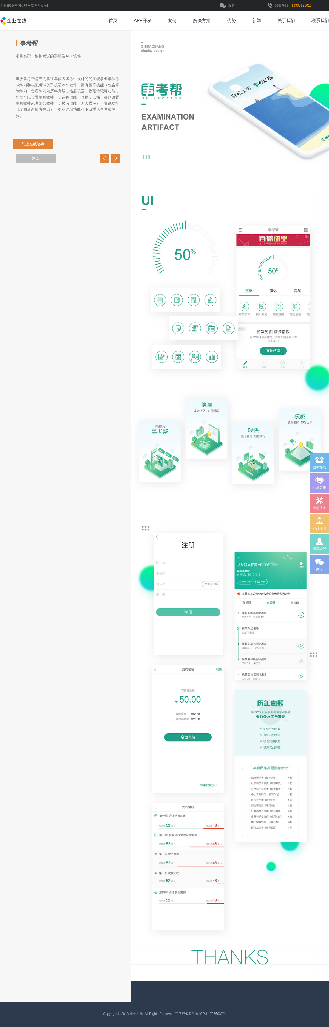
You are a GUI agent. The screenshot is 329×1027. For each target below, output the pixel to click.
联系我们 (320, 20)
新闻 (256, 20)
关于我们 (286, 20)
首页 (113, 20)
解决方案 (202, 20)
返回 (35, 158)
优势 (231, 20)
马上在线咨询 (37, 144)
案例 (172, 20)
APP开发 (142, 20)
